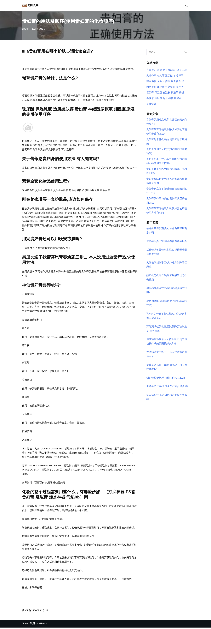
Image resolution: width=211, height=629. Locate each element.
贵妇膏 (25, 29)
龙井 (159, 81)
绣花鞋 (172, 70)
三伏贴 (169, 75)
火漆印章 (151, 75)
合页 (165, 98)
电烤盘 (178, 98)
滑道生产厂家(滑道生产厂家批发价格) (167, 387)
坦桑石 (164, 70)
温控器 (179, 87)
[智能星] (30, 6)
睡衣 (179, 70)
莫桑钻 (171, 87)
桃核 (170, 98)
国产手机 (151, 87)
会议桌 (150, 98)
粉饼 (181, 92)
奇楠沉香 (151, 104)
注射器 (158, 98)
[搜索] (186, 6)
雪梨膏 (150, 92)
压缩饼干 (162, 87)
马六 (184, 70)
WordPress (41, 625)
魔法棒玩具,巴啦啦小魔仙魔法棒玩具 (166, 242)
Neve (25, 625)
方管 (148, 70)
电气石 (161, 75)
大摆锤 (166, 81)
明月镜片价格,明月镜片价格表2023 (165, 379)
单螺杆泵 (178, 75)
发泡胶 (166, 92)
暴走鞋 (174, 81)
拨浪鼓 (174, 92)
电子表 (156, 70)
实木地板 (151, 81)
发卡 (181, 81)
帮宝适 (158, 92)
